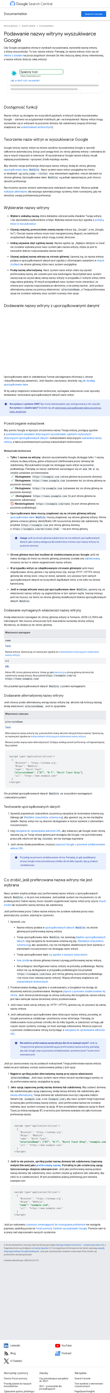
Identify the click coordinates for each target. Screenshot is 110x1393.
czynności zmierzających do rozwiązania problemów (55, 1224)
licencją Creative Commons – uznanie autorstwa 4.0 (80, 1245)
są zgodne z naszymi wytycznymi (68, 954)
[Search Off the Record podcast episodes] (80, 1353)
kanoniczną (60, 672)
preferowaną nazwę (48, 1165)
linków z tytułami (13, 55)
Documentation (15, 14)
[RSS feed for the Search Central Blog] (29, 1353)
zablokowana (92, 558)
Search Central (34, 4)
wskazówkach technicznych (36, 127)
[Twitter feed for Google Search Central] (29, 1361)
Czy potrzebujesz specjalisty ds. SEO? (53, 1379)
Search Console (93, 14)
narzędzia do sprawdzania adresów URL (38, 830)
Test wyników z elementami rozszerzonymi (89, 1385)
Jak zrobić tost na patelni (25, 80)
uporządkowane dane (22, 169)
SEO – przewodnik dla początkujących (50, 1387)
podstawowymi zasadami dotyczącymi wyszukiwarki (36, 434)
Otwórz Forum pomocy (15, 1378)
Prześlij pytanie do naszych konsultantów (17, 1385)
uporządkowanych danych (65, 927)
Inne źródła (23, 960)
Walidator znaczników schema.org (43, 817)
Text (8, 646)
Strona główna (11, 26)
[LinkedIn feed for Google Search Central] (29, 1345)
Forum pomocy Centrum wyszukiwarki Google (61, 1228)
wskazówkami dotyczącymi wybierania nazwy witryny (58, 736)
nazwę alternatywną (21, 1095)
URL (7, 666)
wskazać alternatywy (15, 191)
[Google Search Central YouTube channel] (80, 1345)
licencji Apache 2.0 (43, 1248)
